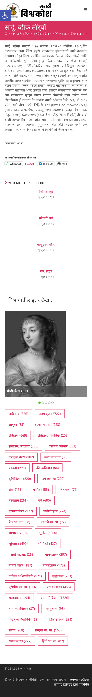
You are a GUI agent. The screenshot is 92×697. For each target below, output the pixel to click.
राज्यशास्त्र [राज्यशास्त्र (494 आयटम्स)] (19, 597)
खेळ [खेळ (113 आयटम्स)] (15, 489)
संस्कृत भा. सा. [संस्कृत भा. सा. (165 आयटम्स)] (48, 630)
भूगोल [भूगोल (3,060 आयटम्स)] (48, 532)
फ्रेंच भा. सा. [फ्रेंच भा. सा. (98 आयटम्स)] (19, 522)
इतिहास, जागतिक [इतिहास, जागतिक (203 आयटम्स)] (52, 435)
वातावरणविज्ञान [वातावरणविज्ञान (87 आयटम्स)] (22, 608)
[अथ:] (6, 34)
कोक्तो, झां (46, 218)
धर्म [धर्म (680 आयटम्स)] (44, 500)
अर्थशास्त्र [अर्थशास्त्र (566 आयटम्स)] (18, 413)
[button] (5, 15)
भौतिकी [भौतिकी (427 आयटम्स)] (47, 543)
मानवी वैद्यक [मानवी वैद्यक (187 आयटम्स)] (20, 565)
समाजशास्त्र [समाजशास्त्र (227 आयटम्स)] (20, 641)
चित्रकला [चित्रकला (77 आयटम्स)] (68, 489)
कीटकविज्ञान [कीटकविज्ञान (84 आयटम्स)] (47, 467)
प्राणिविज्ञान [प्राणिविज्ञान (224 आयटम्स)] (54, 511)
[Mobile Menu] (86, 9)
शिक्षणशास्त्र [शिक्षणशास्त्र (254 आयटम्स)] (60, 619)
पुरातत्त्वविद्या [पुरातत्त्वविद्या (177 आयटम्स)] (21, 511)
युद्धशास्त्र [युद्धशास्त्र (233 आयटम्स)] (62, 576)
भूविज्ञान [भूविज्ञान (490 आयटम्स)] (18, 543)
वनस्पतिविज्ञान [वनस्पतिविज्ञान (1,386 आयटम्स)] (55, 597)
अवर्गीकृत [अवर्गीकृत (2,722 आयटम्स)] (50, 413)
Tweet (29, 163)
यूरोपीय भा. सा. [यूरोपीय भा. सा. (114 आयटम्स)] (22, 586)
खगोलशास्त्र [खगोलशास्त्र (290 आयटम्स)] (52, 478)
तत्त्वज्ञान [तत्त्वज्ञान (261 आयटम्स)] (18, 500)
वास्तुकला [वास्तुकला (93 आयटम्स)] (55, 608)
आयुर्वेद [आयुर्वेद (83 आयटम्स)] (16, 424)
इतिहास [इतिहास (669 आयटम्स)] (18, 435)
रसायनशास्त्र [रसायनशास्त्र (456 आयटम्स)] (59, 586)
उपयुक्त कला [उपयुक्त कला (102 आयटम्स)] (21, 457)
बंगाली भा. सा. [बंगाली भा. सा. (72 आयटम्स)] (53, 522)
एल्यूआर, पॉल (46, 244)
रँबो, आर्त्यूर (46, 191)
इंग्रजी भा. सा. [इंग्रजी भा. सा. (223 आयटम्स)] (47, 424)
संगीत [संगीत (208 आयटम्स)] (16, 630)
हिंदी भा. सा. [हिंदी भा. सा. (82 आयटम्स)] (53, 641)
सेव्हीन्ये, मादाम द (17, 390)
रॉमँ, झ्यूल (46, 271)
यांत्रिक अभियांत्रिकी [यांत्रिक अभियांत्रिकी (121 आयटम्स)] (25, 576)
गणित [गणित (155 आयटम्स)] (41, 489)
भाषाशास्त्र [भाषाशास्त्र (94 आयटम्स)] (18, 532)
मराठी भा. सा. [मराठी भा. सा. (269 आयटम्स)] (21, 554)
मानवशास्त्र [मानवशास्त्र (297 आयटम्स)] (56, 554)
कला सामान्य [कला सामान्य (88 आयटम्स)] (55, 457)
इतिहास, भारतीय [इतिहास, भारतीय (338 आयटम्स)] (23, 446)
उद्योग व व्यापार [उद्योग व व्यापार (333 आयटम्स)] (62, 446)
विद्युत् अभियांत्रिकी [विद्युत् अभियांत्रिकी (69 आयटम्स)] (23, 619)
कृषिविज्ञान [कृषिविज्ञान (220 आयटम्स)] (20, 478)
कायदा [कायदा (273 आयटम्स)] (17, 467)
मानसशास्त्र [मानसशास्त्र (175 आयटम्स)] (54, 565)
